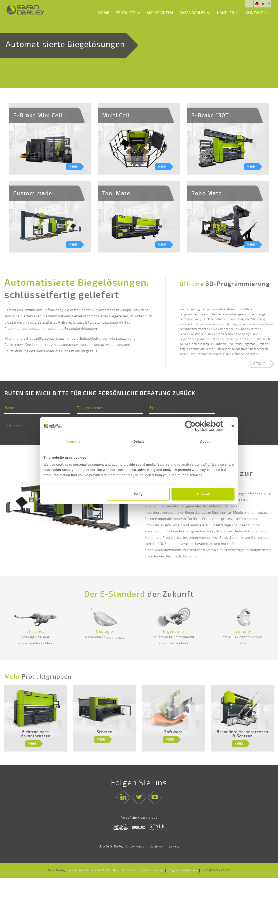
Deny (138, 494)
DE (260, 4)
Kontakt (254, 13)
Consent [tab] (73, 441)
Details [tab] (139, 441)
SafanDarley (192, 13)
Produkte (125, 13)
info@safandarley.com (182, 883)
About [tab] (205, 441)
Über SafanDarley (111, 859)
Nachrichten (160, 13)
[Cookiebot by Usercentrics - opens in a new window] (204, 425)
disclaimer (157, 859)
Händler (225, 13)
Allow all (203, 494)
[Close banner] (233, 425)
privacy (174, 859)
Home (103, 13)
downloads (136, 859)
